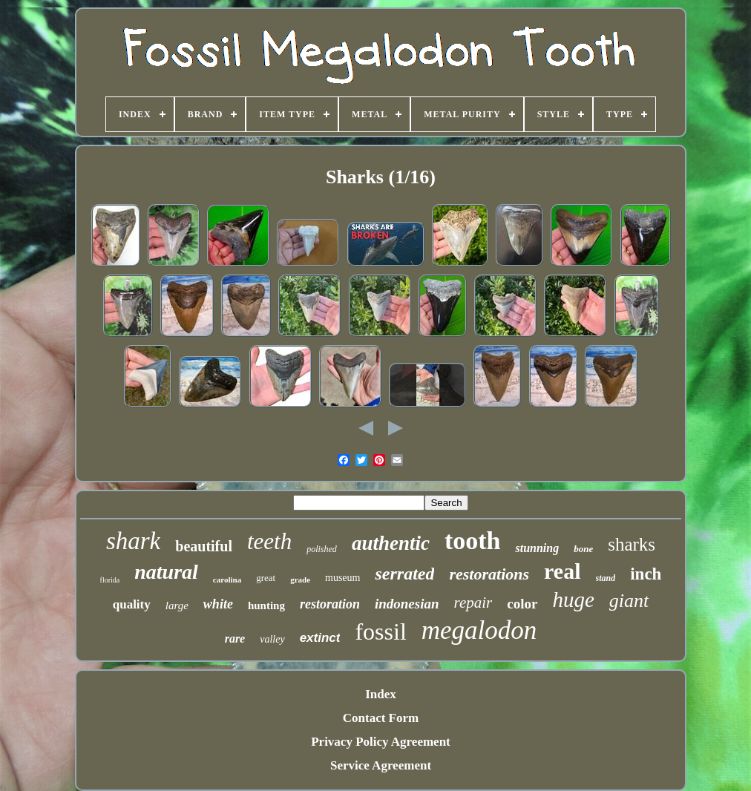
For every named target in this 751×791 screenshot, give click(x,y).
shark (133, 541)
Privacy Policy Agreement (380, 742)
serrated (404, 573)
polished (321, 549)
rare (235, 638)
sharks (631, 544)
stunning (537, 548)
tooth (473, 540)
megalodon (479, 630)
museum (342, 577)
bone (583, 548)
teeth (269, 541)
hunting (266, 605)
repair (473, 602)
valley (272, 639)
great (265, 577)
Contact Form (381, 718)
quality (132, 604)
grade (300, 579)
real (562, 571)
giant (629, 600)
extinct (320, 638)
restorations (489, 574)
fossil (380, 631)
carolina (227, 579)
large (176, 605)
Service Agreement (380, 765)
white (218, 604)
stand (606, 578)
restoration (330, 604)
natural (166, 571)
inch (645, 574)
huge (573, 599)
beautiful (203, 546)
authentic (391, 543)
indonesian (407, 603)
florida (110, 580)
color (522, 603)
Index (380, 694)
